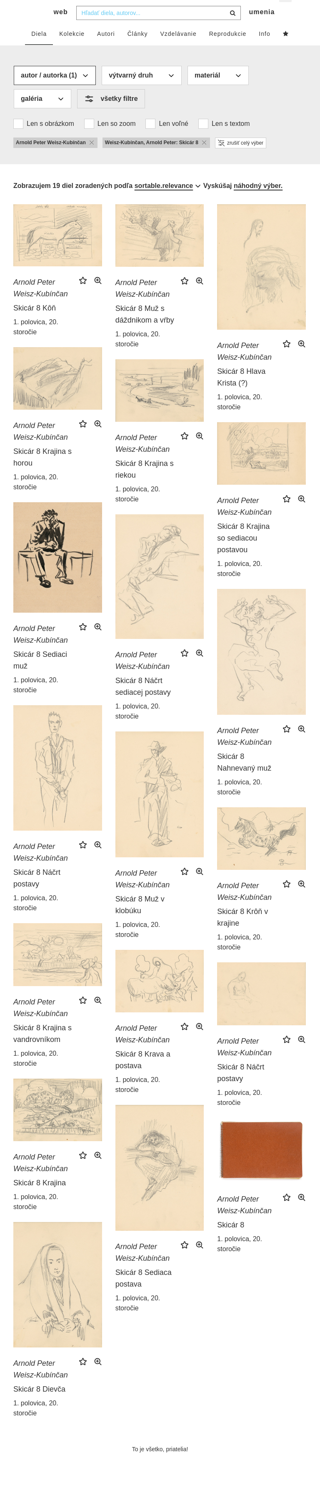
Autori (106, 48)
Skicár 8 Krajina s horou (42, 473)
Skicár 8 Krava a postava (142, 1075)
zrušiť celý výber (240, 158)
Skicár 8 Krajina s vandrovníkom (42, 1049)
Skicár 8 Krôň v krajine (242, 933)
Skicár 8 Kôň (34, 323)
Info (264, 48)
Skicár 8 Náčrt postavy (36, 893)
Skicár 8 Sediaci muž (40, 675)
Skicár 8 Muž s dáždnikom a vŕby (144, 329)
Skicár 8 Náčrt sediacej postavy (143, 702)
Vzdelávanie (178, 48)
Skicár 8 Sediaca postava (143, 1293)
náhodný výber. (258, 200)
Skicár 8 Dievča (39, 1404)
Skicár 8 (230, 1240)
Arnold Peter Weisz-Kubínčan (40, 303)
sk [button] (286, 12)
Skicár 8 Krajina (39, 1198)
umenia (262, 27)
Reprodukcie (228, 48)
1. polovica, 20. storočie (35, 342)
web (61, 27)
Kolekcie (72, 48)
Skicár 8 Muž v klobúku (140, 920)
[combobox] (158, 28)
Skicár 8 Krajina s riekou (144, 484)
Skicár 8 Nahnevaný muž (244, 778)
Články (138, 48)
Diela (39, 48)
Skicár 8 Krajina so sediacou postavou (243, 553)
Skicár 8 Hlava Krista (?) (241, 393)
